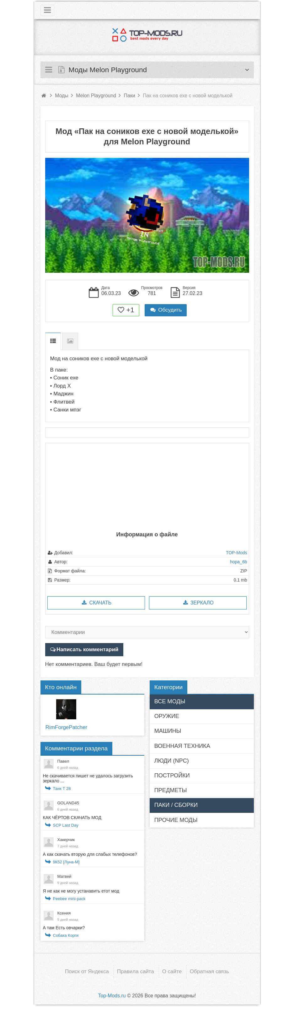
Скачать (96, 602)
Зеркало (198, 602)
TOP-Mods (236, 552)
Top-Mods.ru (112, 995)
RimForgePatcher (66, 727)
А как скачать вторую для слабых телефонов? (90, 854)
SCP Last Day (65, 825)
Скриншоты (70, 341)
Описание (53, 341)
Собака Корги (66, 935)
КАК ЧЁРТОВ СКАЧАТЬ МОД (72, 817)
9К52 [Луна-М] (66, 862)
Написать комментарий (87, 649)
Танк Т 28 (62, 788)
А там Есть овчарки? (64, 927)
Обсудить (165, 310)
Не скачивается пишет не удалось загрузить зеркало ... (88, 778)
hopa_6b (238, 561)
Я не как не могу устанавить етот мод (81, 890)
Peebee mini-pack (69, 898)
